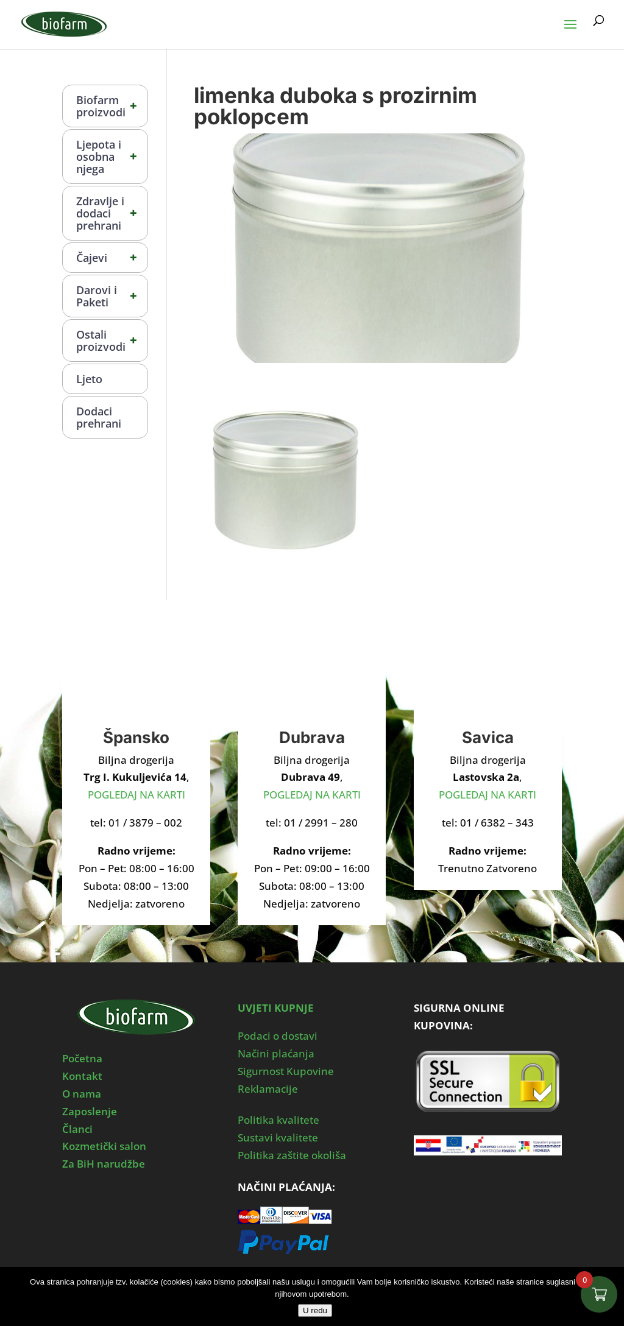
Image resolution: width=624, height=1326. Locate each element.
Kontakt (82, 1076)
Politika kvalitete (278, 1120)
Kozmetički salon (104, 1146)
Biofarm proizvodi (111, 106)
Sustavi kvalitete (278, 1137)
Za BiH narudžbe (103, 1164)
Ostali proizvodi (111, 340)
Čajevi (111, 257)
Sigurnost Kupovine (286, 1071)
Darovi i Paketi (111, 296)
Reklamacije (268, 1089)
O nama (81, 1094)
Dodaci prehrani (98, 417)
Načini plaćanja (276, 1053)
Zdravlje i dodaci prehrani (111, 213)
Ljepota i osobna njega (111, 156)
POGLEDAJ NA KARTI (136, 795)
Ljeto (89, 379)
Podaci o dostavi (277, 1036)
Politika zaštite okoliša (292, 1155)
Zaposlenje (89, 1111)
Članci (77, 1129)
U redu (315, 1310)
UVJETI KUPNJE (276, 1008)
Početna (82, 1058)
